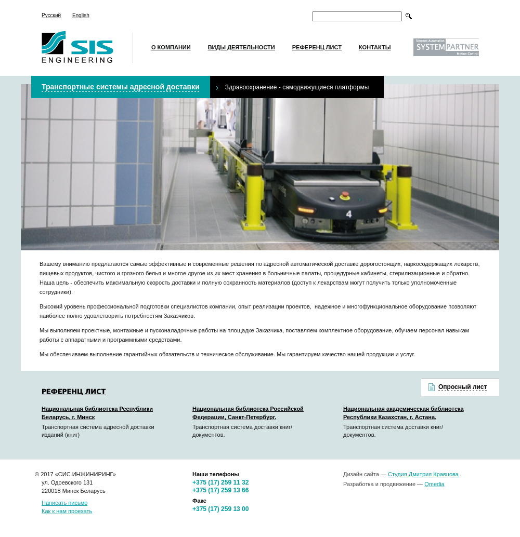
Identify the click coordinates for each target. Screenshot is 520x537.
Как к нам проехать (67, 511)
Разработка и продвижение (379, 484)
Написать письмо (64, 503)
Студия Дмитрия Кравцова (423, 474)
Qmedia (434, 484)
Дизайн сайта (361, 474)
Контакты (375, 47)
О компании (171, 47)
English (80, 15)
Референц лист (317, 47)
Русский (51, 15)
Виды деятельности (241, 47)
